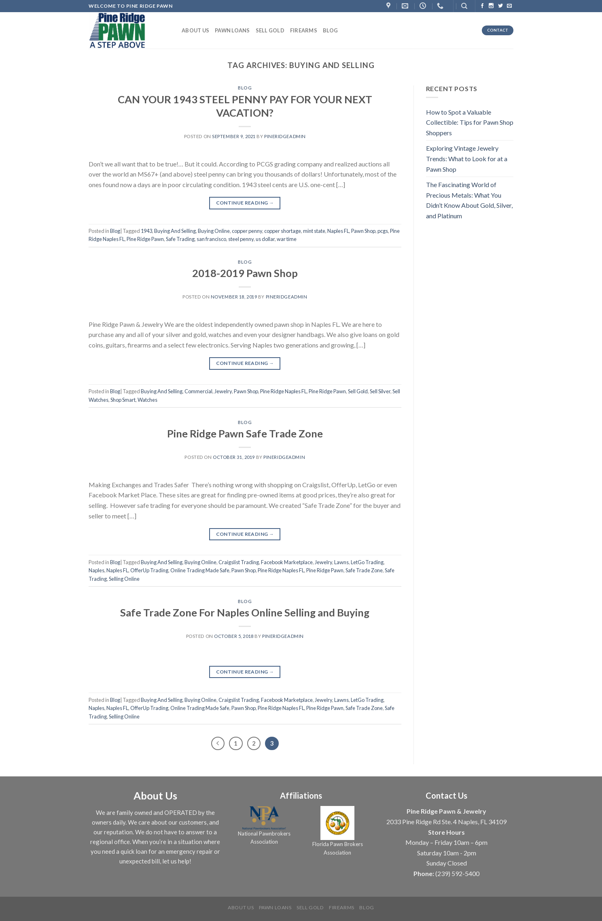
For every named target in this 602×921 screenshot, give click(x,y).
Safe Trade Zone (364, 570)
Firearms (303, 30)
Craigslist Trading (238, 562)
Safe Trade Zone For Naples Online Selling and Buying (244, 612)
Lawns (341, 562)
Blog (330, 30)
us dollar (265, 239)
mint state (314, 231)
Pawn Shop (363, 231)
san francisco (211, 239)
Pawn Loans (232, 30)
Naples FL (338, 231)
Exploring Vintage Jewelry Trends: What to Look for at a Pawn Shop (466, 158)
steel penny (241, 239)
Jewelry (223, 391)
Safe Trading (180, 239)
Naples (96, 570)
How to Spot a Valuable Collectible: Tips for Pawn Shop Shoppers (469, 122)
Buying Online (214, 231)
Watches (147, 400)
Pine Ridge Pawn (145, 239)
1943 (146, 231)
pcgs (382, 231)
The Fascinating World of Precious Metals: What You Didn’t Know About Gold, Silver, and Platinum (469, 200)
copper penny (247, 231)
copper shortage (282, 231)
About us (195, 30)
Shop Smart (123, 400)
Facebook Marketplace (287, 562)
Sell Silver (380, 391)
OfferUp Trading (149, 570)
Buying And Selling (175, 231)
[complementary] (543, 876)
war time (287, 239)
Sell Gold (270, 30)
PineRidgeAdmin (285, 136)
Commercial (198, 391)
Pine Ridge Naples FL (283, 391)
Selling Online (124, 579)
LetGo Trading (367, 562)
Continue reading (245, 203)
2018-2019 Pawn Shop (245, 273)
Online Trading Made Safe (199, 570)
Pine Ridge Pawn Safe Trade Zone (245, 433)
